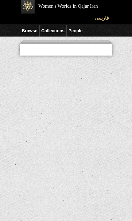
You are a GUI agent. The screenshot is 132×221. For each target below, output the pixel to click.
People (75, 30)
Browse (29, 30)
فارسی (102, 18)
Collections (52, 30)
